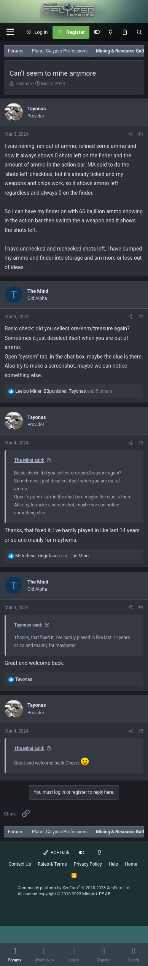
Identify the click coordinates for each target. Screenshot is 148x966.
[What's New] (124, 32)
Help (113, 864)
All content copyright (64, 893)
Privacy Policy (88, 864)
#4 (140, 607)
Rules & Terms (52, 864)
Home (131, 864)
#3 (140, 443)
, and (52, 555)
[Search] (139, 32)
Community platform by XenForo (74, 887)
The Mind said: (29, 460)
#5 (140, 731)
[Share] (130, 134)
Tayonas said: (28, 625)
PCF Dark (56, 852)
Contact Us (19, 864)
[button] (10, 32)
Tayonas (23, 83)
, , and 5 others (63, 391)
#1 (140, 134)
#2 (140, 316)
